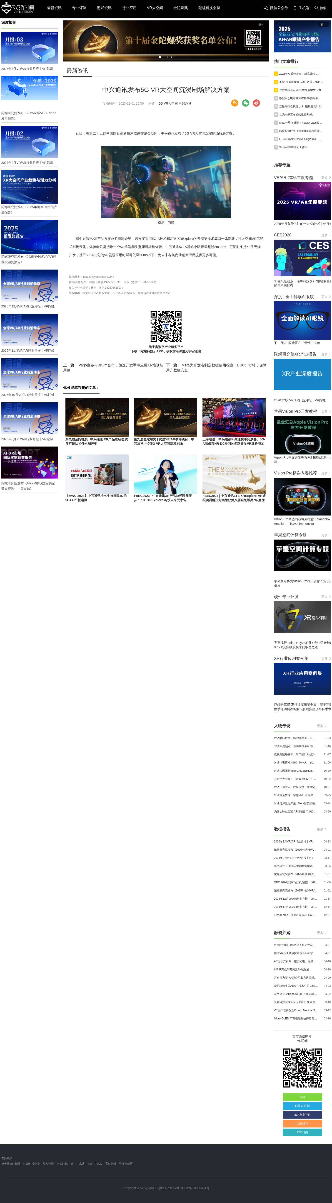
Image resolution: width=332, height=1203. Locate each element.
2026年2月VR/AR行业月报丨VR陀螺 (296, 857)
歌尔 (73, 1163)
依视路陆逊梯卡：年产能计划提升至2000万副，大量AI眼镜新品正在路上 (296, 754)
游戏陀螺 (62, 1163)
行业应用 (129, 8)
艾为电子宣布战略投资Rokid (296, 114)
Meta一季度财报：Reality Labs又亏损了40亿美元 (301, 122)
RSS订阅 (302, 1132)
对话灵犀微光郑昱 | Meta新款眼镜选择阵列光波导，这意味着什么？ (296, 803)
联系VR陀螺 (302, 1105)
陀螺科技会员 (209, 8)
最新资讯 (54, 8)
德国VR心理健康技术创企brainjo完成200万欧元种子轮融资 (296, 953)
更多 (326, 177)
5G (161, 103)
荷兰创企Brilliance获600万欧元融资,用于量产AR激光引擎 (296, 994)
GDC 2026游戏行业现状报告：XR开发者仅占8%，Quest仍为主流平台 (296, 882)
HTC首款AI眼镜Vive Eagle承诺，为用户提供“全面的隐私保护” (301, 139)
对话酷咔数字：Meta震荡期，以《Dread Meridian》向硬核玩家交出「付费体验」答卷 (296, 738)
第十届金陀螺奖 (10, 1163)
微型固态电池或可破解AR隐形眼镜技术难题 (301, 98)
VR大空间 (155, 8)
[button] (160, 57)
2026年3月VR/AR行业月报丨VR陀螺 (296, 841)
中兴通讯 (185, 103)
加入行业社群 (302, 1114)
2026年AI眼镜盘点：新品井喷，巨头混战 (301, 73)
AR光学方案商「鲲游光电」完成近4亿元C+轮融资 (296, 961)
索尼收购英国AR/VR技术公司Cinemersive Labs (296, 985)
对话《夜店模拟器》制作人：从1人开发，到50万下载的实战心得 (296, 762)
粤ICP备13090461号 (195, 1188)
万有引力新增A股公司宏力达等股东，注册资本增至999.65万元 (296, 977)
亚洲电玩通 (126, 1163)
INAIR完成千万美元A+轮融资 (291, 969)
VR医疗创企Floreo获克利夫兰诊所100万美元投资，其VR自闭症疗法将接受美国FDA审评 (296, 945)
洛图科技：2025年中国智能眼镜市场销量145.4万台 (296, 866)
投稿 (302, 1097)
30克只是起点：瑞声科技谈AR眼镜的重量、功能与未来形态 (296, 746)
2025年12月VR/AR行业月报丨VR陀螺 (296, 898)
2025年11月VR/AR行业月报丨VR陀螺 (296, 906)
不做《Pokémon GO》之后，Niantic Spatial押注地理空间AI (301, 81)
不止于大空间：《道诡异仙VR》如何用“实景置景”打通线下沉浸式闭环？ (296, 779)
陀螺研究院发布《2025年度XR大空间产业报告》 (296, 874)
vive (90, 1163)
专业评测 (79, 8)
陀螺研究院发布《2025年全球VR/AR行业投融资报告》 (296, 890)
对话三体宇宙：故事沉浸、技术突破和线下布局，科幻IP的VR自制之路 (296, 787)
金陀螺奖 (180, 8)
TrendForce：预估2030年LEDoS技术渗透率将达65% (296, 915)
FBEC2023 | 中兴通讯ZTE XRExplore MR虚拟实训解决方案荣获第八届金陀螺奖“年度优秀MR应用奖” (234, 500)
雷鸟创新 (110, 1163)
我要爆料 (302, 1123)
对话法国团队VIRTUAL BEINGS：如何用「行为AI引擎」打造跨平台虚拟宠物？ (296, 770)
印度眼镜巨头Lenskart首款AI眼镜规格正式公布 (301, 131)
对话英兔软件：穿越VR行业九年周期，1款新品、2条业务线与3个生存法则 (296, 795)
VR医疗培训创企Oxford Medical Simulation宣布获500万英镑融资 (296, 1010)
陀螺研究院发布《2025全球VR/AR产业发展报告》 (296, 849)
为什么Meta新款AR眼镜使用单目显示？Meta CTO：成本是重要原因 (296, 811)
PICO (98, 1163)
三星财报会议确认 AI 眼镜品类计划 (300, 106)
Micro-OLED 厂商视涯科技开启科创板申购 (296, 1018)
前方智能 (48, 1163)
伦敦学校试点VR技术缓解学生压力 (300, 90)
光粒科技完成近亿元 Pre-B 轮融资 (294, 1002)
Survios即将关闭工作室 (293, 147)
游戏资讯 (104, 8)
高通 (82, 1163)
